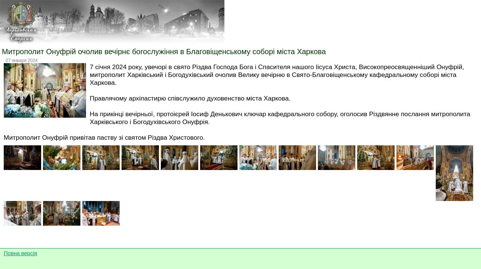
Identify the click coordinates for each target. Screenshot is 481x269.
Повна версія (20, 253)
